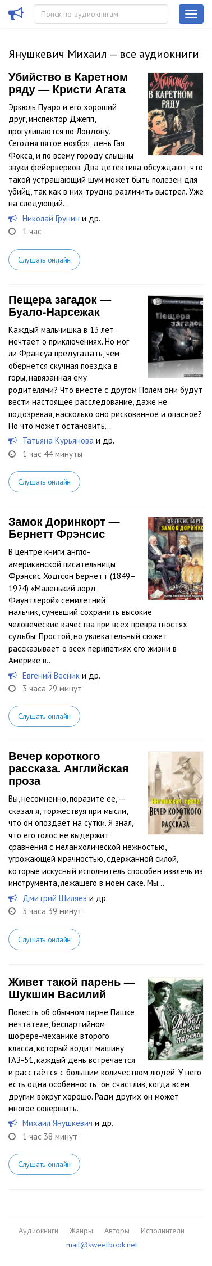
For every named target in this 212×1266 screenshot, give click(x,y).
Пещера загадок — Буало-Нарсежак (59, 305)
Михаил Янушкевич (57, 1123)
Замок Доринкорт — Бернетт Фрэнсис (64, 528)
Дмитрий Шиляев (54, 898)
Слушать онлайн (44, 260)
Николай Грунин (51, 218)
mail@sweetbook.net (101, 1245)
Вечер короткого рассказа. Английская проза (68, 768)
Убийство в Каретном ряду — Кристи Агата (68, 83)
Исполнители (163, 1231)
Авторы (117, 1231)
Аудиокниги (38, 1231)
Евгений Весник (51, 675)
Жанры (81, 1231)
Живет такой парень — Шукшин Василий (71, 988)
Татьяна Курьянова (58, 440)
